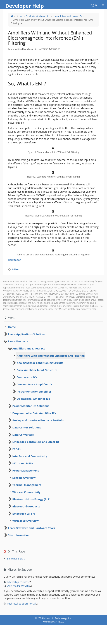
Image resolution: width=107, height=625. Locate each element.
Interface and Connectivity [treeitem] (29, 456)
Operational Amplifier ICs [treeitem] (33, 398)
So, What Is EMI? (16, 558)
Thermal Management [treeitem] (26, 485)
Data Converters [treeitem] (23, 434)
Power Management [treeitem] (25, 470)
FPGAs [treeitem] (16, 449)
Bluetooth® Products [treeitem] (26, 506)
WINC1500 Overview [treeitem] (25, 521)
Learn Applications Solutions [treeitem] (26, 334)
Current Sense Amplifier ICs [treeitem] (35, 384)
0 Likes (16, 269)
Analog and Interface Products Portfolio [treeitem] (38, 420)
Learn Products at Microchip (34, 16)
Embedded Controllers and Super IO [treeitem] (35, 442)
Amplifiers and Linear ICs (68, 16)
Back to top (14, 260)
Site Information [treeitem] (19, 535)
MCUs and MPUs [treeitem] (23, 463)
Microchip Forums (17, 582)
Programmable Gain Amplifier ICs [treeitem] (34, 413)
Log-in (93, 5)
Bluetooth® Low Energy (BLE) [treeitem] (31, 499)
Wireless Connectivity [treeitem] (26, 492)
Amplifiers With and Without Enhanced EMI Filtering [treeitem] (51, 355)
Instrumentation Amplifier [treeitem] (34, 391)
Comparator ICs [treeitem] (27, 377)
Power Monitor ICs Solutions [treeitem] (30, 406)
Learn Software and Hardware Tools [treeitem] (31, 528)
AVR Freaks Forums (18, 585)
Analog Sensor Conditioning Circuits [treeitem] (40, 363)
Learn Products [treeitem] (18, 341)
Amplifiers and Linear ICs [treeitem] (28, 348)
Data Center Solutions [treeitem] (26, 427)
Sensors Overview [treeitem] (24, 477)
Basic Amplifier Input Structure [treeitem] (37, 370)
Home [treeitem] (12, 327)
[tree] (53, 326)
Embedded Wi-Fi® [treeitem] (23, 513)
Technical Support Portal (21, 603)
